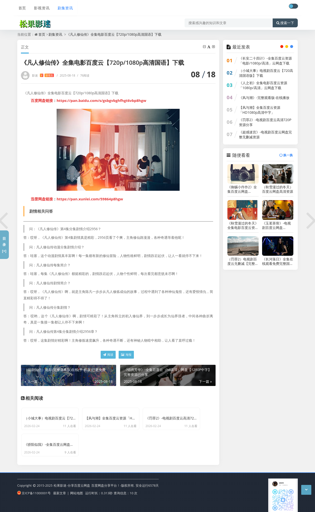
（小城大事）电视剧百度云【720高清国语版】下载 (266, 73)
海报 (126, 354)
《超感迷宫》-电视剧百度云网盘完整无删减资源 (265, 134)
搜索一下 (285, 21)
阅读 (108, 354)
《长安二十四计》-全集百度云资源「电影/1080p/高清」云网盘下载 (265, 60)
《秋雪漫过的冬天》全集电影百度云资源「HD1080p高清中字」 (242, 225)
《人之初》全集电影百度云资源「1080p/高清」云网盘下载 (263, 85)
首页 (21, 6)
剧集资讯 (63, 6)
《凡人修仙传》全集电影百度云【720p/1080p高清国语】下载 (113, 34)
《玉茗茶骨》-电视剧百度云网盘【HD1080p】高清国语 (276, 225)
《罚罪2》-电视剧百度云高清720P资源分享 (265, 122)
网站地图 (76, 491)
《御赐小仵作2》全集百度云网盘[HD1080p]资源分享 (242, 189)
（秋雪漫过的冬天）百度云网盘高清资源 (277, 189)
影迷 (43, 75)
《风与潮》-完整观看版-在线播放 (264, 97)
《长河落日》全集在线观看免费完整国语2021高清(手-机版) (277, 261)
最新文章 (59, 491)
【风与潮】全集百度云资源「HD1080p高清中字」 (259, 110)
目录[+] (4, 244)
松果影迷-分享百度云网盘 (72, 483)
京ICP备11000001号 (34, 491)
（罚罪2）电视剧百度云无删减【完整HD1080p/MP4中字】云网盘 (242, 261)
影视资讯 (40, 6)
